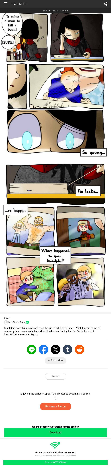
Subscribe (57, 360)
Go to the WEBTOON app (55, 462)
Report (55, 376)
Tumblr (67, 349)
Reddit (79, 349)
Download (55, 432)
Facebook (43, 349)
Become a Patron (55, 406)
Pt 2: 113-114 (19, 3)
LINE (31, 349)
